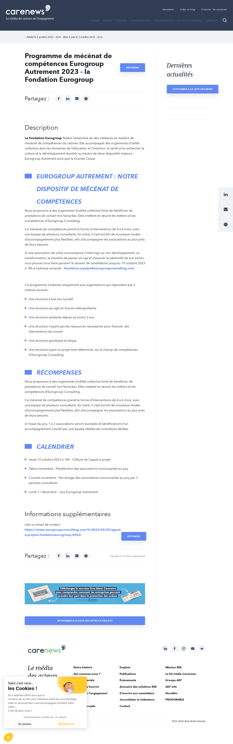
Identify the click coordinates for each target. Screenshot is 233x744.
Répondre (132, 67)
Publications (141, 20)
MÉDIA (94, 20)
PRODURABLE (174, 699)
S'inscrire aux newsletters (137, 693)
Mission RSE (173, 667)
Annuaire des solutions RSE (138, 686)
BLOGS (107, 20)
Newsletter (168, 9)
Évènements (164, 20)
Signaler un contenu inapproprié (127, 556)
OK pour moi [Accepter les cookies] (66, 724)
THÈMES (121, 20)
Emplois (212, 20)
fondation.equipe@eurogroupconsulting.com (99, 268)
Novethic (171, 693)
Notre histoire (83, 667)
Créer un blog (187, 9)
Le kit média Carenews (180, 673)
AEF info (171, 686)
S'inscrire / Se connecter (214, 9)
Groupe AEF (173, 680)
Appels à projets (189, 20)
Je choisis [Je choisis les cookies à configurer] (24, 724)
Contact (125, 706)
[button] (8, 737)
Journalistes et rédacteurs (137, 699)
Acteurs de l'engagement (90, 693)
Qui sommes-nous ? (87, 673)
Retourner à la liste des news (192, 89)
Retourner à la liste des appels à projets (84, 620)
